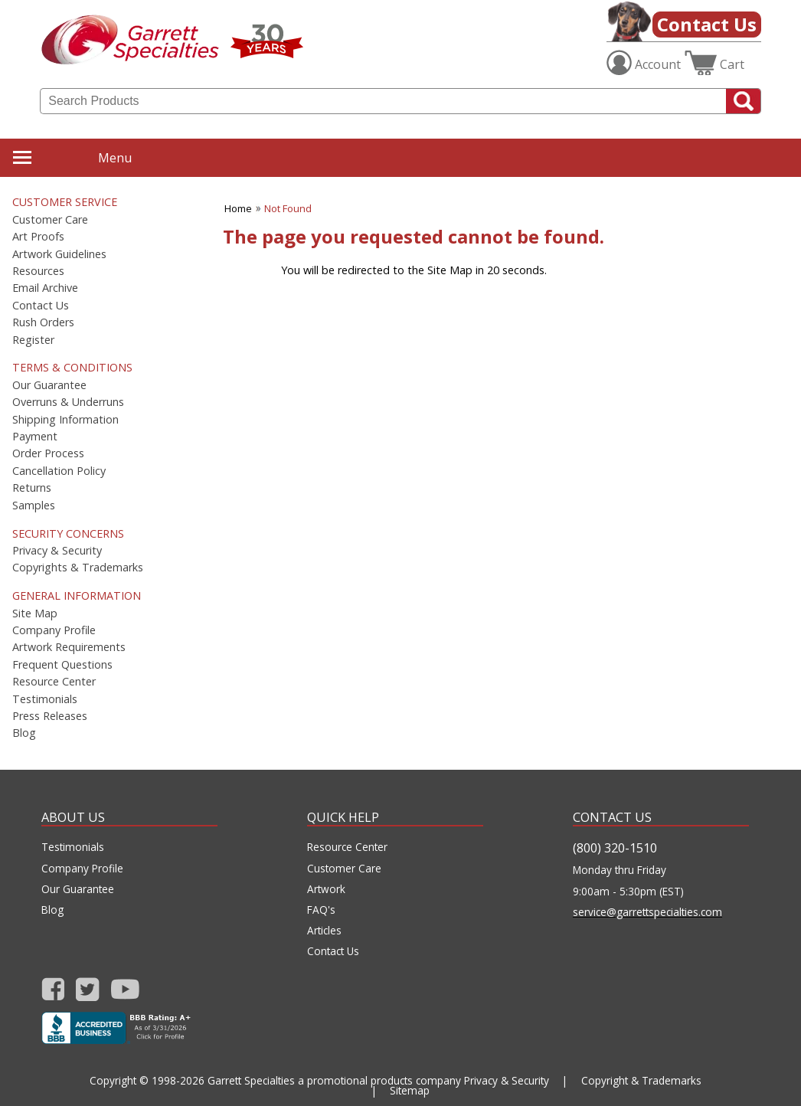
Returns (31, 488)
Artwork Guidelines (59, 254)
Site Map (34, 613)
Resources (38, 271)
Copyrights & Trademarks (77, 567)
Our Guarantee (49, 385)
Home (238, 208)
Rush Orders (43, 322)
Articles (324, 930)
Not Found (288, 208)
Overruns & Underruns (68, 402)
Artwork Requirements (69, 647)
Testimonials (44, 699)
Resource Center (54, 681)
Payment (34, 436)
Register (33, 340)
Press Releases (49, 716)
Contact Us (707, 24)
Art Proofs (38, 236)
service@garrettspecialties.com (647, 912)
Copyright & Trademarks (641, 1080)
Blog (24, 733)
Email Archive (45, 288)
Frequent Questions (62, 664)
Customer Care (50, 219)
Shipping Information (65, 419)
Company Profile (54, 630)
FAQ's (321, 910)
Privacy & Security (57, 550)
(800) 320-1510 (615, 848)
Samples (33, 505)
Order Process (48, 453)
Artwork (326, 889)
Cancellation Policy (59, 471)
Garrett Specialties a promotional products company (334, 1080)
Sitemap (410, 1090)
